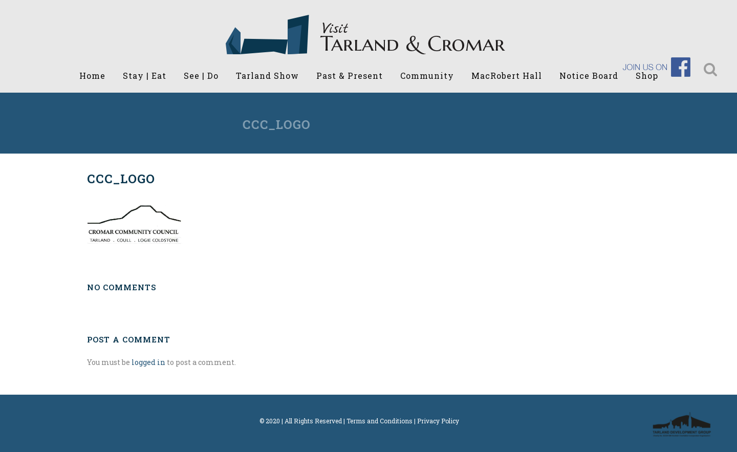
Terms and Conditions (379, 421)
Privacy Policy (438, 421)
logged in (148, 362)
